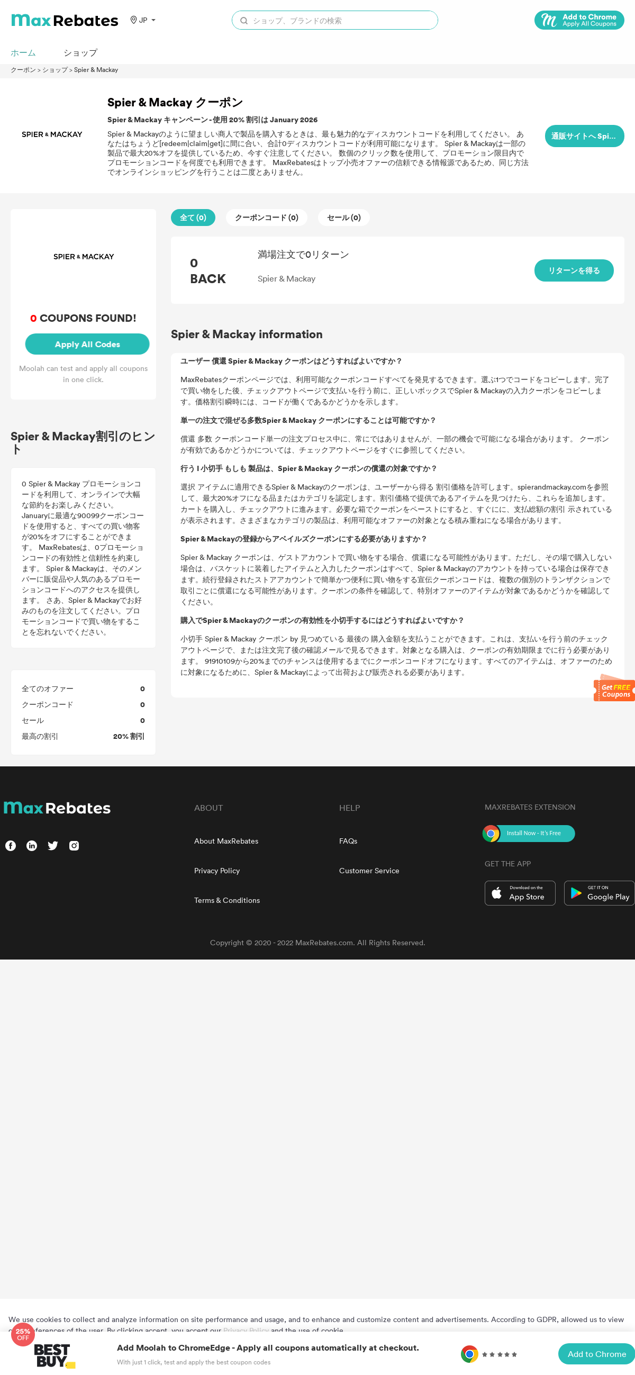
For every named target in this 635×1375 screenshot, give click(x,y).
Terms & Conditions (227, 900)
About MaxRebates (226, 841)
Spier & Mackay (96, 69)
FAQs (348, 841)
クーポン (23, 69)
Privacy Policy (217, 870)
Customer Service (369, 870)
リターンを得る (574, 270)
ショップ (55, 69)
